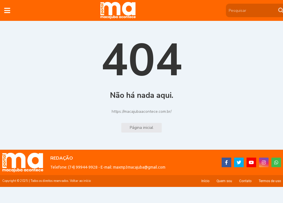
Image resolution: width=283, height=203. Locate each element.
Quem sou (224, 181)
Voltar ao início (80, 181)
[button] (7, 10)
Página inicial (141, 127)
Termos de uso (270, 181)
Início (205, 181)
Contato (245, 181)
